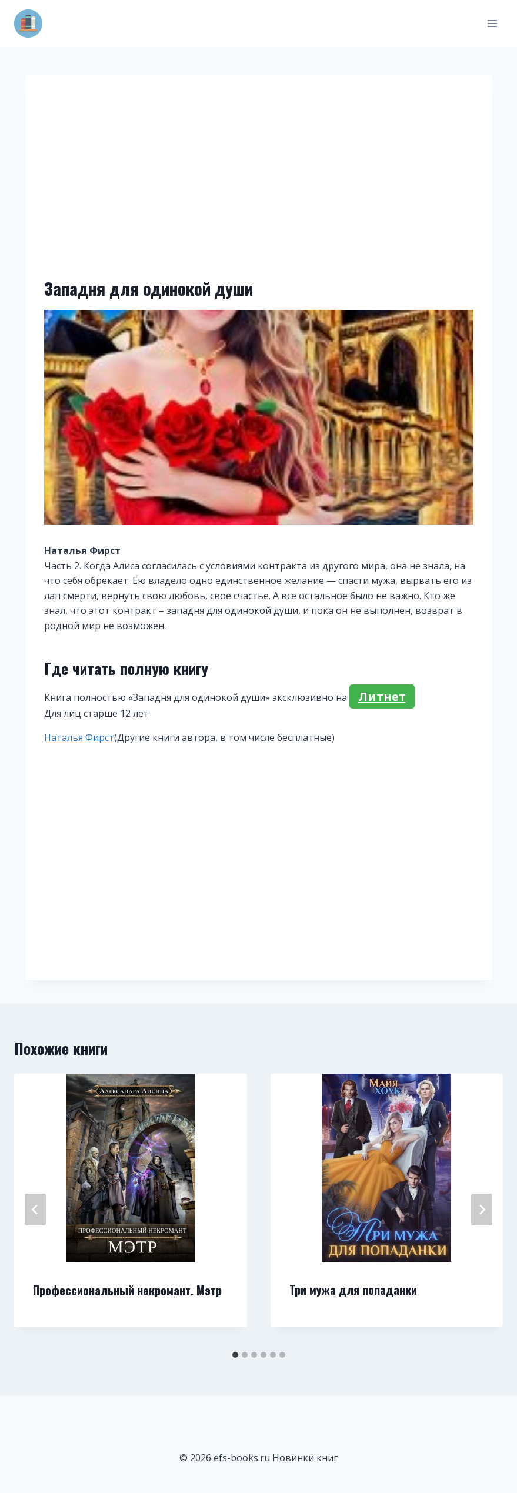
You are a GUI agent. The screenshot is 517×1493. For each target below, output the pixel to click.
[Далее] (481, 1209)
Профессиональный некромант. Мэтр (127, 1290)
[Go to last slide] (35, 1209)
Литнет (382, 696)
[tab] (235, 1355)
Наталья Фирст (79, 737)
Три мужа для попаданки (353, 1289)
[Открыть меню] (492, 23)
